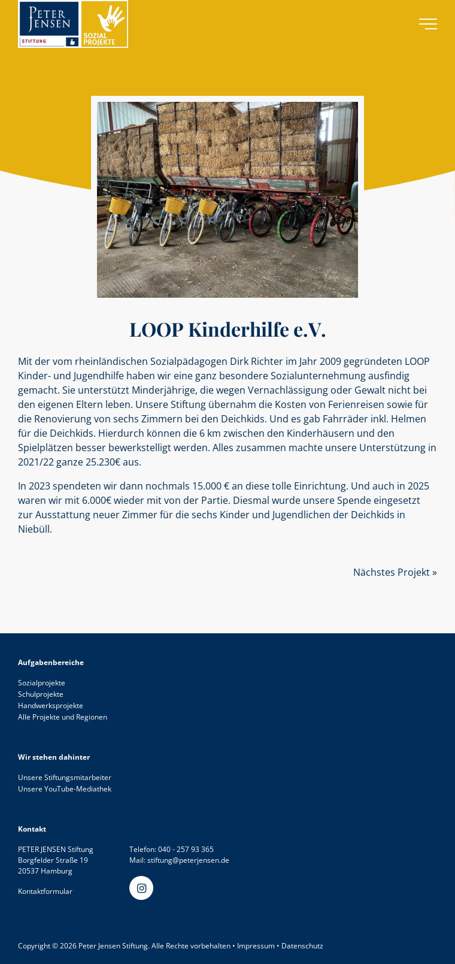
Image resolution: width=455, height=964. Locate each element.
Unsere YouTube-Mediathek (64, 789)
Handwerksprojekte (50, 705)
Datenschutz (302, 946)
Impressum (256, 946)
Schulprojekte (40, 694)
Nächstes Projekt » (395, 572)
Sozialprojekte (41, 683)
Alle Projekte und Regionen (62, 717)
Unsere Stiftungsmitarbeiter (64, 777)
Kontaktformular (45, 891)
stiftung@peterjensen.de (188, 860)
